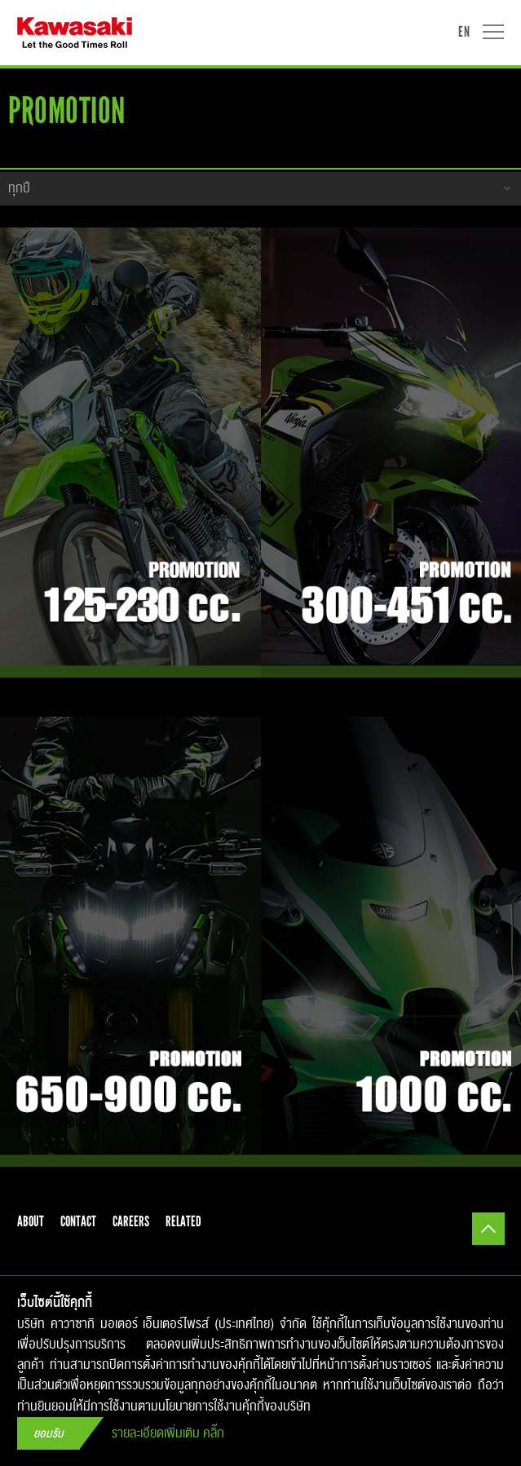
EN (464, 31)
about (30, 1221)
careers (131, 1221)
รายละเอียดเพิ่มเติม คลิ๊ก (168, 1434)
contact (78, 1221)
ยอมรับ (48, 1433)
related (183, 1221)
